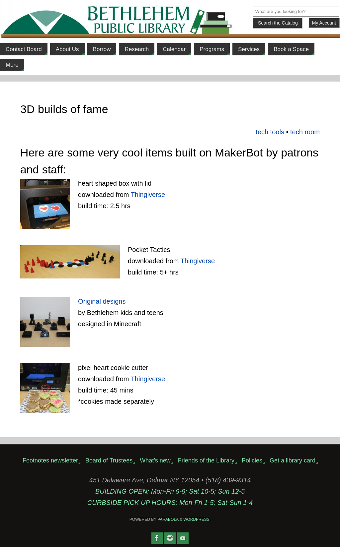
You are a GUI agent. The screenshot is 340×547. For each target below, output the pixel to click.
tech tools (270, 132)
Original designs (102, 301)
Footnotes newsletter (50, 460)
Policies (252, 460)
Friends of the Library (206, 460)
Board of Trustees (108, 460)
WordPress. (197, 519)
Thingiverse (148, 194)
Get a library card (292, 460)
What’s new (155, 460)
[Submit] (277, 23)
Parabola (167, 519)
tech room (305, 132)
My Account (324, 23)
